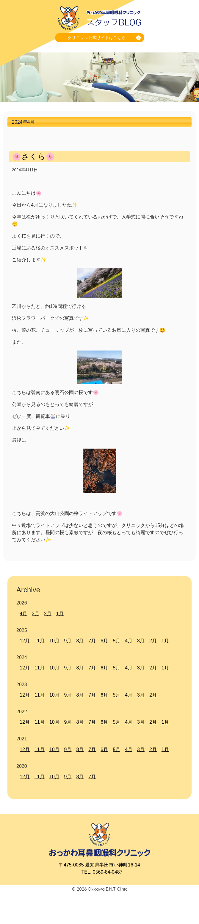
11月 (40, 640)
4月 (23, 613)
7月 (92, 640)
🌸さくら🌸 (33, 156)
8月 (80, 640)
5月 (116, 640)
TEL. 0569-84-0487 (102, 872)
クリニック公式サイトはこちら (97, 37)
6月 (104, 640)
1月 (60, 613)
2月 (47, 613)
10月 (54, 640)
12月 (25, 640)
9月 (68, 640)
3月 (35, 613)
